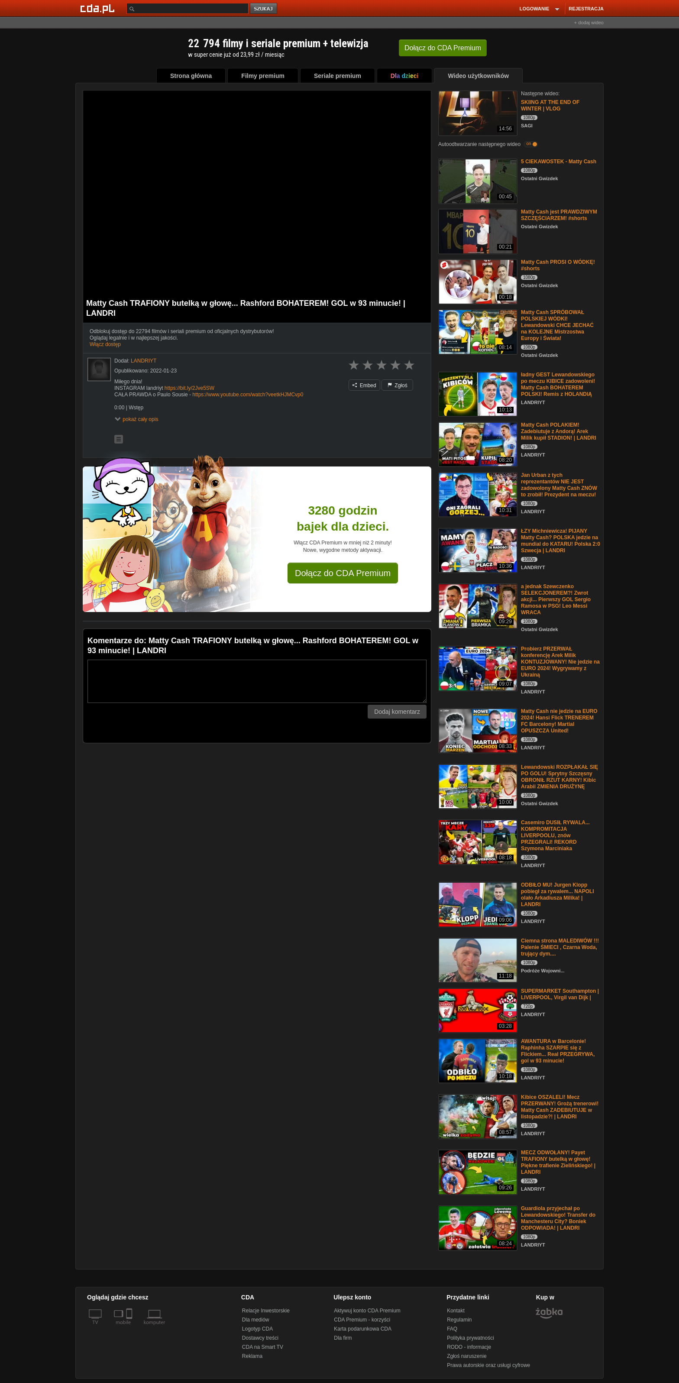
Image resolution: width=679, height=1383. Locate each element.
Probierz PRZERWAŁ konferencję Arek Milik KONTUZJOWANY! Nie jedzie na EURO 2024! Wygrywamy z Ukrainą (560, 662)
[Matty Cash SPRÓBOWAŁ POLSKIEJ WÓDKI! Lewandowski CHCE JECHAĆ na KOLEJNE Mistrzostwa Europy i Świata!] (477, 331)
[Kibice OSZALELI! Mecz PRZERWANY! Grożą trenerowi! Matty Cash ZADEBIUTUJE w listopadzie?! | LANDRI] (477, 1116)
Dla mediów (255, 1320)
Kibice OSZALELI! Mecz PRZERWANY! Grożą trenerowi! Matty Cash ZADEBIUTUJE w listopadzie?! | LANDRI (559, 1107)
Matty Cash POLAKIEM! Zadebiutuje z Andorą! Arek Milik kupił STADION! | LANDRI (558, 431)
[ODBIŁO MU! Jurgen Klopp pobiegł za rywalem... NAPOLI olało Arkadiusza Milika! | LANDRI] (477, 904)
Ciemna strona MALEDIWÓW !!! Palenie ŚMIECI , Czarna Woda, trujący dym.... (560, 947)
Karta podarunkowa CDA (362, 1329)
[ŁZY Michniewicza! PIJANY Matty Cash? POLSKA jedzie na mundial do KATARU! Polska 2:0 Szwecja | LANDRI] (477, 550)
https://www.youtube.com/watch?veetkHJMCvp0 (247, 395)
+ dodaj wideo (589, 22)
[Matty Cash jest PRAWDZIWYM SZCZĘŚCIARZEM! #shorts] (477, 231)
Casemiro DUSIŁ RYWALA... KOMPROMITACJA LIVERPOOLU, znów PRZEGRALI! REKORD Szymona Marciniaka (555, 835)
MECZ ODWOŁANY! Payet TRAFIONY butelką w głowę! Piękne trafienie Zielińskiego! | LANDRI (558, 1162)
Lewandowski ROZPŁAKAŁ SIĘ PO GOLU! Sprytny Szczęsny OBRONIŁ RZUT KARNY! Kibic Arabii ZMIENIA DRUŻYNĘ (559, 777)
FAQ (452, 1329)
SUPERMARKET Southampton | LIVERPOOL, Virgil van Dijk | (560, 994)
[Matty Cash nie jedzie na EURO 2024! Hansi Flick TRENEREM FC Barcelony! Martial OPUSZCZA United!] (477, 730)
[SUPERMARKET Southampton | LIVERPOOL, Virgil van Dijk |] (477, 1010)
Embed (364, 385)
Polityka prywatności (470, 1338)
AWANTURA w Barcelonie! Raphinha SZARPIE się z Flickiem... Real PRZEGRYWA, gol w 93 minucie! (558, 1051)
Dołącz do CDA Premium (343, 573)
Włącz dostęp (105, 344)
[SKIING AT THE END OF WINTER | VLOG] (477, 112)
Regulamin (459, 1320)
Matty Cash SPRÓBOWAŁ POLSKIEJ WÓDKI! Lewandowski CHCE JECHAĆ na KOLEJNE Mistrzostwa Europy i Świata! (557, 325)
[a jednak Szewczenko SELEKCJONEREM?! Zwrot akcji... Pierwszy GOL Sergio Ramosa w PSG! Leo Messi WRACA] (477, 605)
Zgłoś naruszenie (466, 1356)
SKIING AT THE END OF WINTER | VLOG (550, 105)
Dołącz (442, 48)
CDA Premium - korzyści (362, 1320)
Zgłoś (397, 385)
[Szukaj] (187, 8)
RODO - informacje (469, 1347)
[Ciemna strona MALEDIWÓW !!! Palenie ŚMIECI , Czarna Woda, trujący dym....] (477, 959)
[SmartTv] (130, 1328)
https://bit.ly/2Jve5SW (189, 388)
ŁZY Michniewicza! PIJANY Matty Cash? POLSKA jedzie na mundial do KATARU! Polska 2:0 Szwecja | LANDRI (560, 541)
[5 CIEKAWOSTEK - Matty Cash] (477, 180)
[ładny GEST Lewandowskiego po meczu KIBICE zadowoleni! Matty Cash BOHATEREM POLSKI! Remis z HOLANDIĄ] (477, 393)
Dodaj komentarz (397, 711)
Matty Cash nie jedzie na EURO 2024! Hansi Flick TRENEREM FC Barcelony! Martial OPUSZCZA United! (559, 721)
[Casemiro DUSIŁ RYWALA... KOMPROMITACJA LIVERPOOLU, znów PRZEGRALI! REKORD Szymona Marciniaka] (477, 841)
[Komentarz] (257, 681)
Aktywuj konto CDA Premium (367, 1311)
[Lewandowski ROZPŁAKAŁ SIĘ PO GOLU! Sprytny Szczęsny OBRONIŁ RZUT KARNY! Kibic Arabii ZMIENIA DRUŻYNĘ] (477, 786)
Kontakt (456, 1311)
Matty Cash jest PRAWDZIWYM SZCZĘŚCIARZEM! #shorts (559, 215)
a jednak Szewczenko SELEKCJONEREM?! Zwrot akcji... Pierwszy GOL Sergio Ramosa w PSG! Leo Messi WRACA (556, 599)
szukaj (264, 9)
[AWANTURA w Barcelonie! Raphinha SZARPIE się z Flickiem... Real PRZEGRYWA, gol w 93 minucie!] (477, 1060)
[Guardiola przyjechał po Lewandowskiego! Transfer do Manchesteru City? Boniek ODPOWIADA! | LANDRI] (477, 1227)
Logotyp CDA (257, 1329)
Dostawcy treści (260, 1338)
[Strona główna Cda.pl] (98, 8)
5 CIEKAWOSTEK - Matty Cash (558, 162)
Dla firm (343, 1338)
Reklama (252, 1356)
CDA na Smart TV (262, 1347)
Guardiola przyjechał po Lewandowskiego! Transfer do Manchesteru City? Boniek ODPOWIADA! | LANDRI (558, 1218)
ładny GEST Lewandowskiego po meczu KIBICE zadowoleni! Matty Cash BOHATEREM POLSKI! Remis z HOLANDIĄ (558, 384)
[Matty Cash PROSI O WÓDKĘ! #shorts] (477, 281)
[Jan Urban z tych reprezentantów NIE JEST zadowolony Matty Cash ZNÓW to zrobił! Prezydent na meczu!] (477, 494)
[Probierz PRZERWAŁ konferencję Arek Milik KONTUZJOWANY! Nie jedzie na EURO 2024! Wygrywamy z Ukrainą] (477, 668)
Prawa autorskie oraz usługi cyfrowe (488, 1365)
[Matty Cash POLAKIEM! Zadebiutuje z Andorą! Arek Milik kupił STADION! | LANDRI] (477, 444)
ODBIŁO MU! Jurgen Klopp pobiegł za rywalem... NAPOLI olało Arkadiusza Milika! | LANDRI (557, 894)
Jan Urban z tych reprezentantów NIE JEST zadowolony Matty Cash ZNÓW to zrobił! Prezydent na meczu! (559, 485)
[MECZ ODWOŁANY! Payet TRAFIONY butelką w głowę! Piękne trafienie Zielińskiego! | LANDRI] (477, 1171)
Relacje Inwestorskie (266, 1311)
